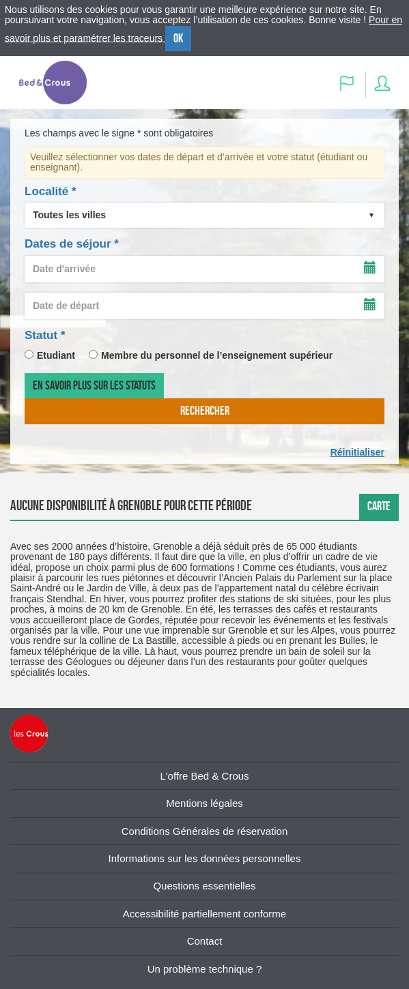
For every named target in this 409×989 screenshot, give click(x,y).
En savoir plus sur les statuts (94, 385)
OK (178, 38)
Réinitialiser (357, 452)
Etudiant (56, 355)
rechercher (204, 410)
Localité (50, 191)
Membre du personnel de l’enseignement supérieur (217, 355)
